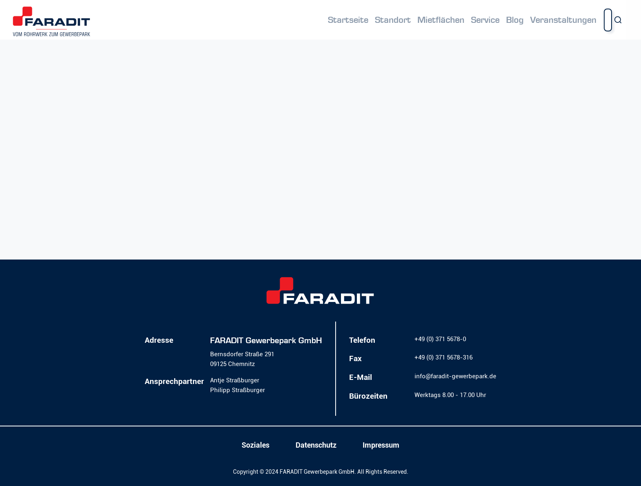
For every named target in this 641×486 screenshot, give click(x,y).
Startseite (348, 20)
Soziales (255, 445)
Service (485, 20)
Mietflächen (440, 20)
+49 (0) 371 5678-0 (440, 339)
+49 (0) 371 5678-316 (444, 357)
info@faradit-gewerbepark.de (455, 376)
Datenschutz (316, 445)
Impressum (381, 445)
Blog (515, 20)
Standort (393, 20)
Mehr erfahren (55, 181)
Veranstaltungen (563, 20)
